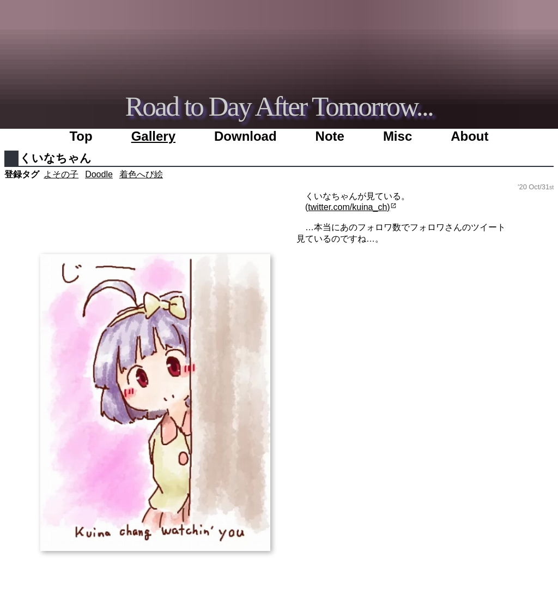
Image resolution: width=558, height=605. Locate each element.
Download (245, 136)
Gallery (153, 136)
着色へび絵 (141, 174)
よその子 (61, 174)
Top (80, 136)
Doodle (99, 174)
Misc (397, 136)
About (469, 136)
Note (330, 136)
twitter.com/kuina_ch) (349, 207)
